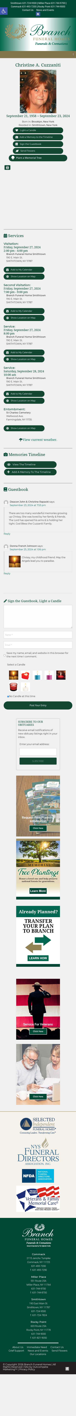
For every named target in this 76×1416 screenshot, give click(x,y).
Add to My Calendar (19, 269)
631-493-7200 (38, 1266)
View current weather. (40, 440)
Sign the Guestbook (28, 144)
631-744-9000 (38, 1333)
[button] (4, 11)
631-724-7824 (39, 1315)
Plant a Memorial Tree (26, 158)
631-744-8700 (39, 1292)
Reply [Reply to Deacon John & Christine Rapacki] (7, 533)
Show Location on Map (20, 276)
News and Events (38, 1350)
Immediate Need (37, 1347)
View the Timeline (21, 464)
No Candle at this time (22, 696)
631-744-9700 (38, 1288)
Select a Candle (16, 664)
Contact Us (57, 1347)
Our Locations (38, 1354)
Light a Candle (25, 130)
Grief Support (16, 1350)
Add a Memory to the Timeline (34, 137)
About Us (17, 1347)
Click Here (38, 828)
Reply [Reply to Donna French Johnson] (7, 573)
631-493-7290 (39, 1269)
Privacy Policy (27, 1369)
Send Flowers (25, 150)
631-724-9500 (38, 1311)
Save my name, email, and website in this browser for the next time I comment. (37, 655)
